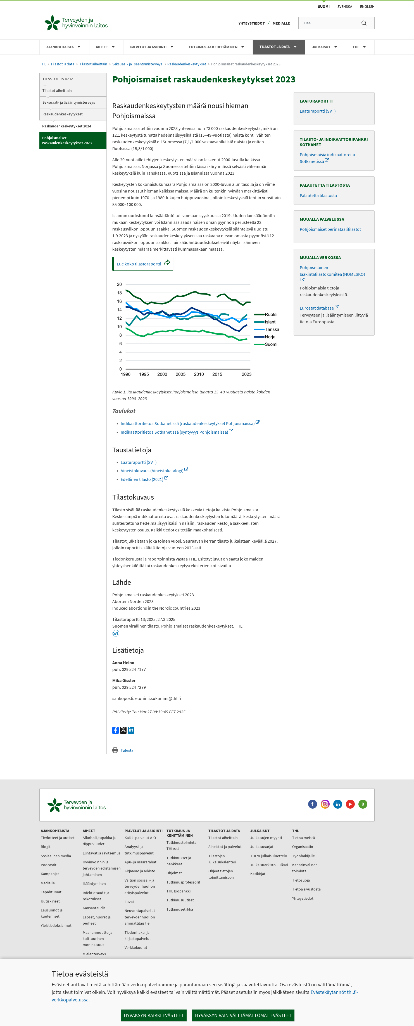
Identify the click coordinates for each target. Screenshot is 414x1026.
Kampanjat (50, 873)
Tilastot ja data (62, 64)
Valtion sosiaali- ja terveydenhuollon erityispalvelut (140, 886)
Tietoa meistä (303, 837)
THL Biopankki (178, 891)
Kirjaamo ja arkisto (140, 870)
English (367, 6)
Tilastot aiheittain (93, 64)
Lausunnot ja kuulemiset (52, 913)
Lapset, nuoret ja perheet (97, 920)
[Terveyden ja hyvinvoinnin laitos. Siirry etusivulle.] (101, 805)
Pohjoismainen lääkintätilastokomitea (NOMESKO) (332, 271)
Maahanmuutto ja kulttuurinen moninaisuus (97, 938)
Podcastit (48, 864)
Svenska (344, 6)
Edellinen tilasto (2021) (144, 479)
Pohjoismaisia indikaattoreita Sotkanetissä (327, 158)
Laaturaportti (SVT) (139, 462)
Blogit (46, 846)
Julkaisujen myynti (266, 837)
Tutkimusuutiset (180, 899)
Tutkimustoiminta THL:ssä (181, 845)
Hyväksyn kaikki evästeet (154, 1015)
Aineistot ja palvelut (225, 846)
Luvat (129, 901)
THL (43, 64)
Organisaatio (302, 846)
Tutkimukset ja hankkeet (178, 860)
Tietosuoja (301, 880)
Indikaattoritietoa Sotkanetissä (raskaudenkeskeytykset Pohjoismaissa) (190, 423)
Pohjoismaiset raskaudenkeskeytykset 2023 (67, 140)
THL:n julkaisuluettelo (268, 855)
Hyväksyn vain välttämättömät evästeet (243, 1015)
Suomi (324, 6)
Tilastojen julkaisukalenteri (222, 858)
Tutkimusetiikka (179, 909)
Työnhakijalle (303, 855)
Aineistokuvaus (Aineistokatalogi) (154, 470)
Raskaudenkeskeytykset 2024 (66, 126)
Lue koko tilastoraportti (144, 265)
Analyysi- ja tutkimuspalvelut (139, 849)
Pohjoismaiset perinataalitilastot (330, 229)
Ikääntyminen (94, 883)
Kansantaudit (94, 907)
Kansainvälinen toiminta (305, 867)
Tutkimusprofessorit (183, 882)
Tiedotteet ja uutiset (58, 837)
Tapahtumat (51, 891)
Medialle (281, 23)
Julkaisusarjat (261, 846)
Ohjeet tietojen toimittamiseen (221, 874)
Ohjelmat (174, 872)
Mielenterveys (94, 953)
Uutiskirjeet (50, 901)
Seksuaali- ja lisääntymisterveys (137, 64)
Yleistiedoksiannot (56, 925)
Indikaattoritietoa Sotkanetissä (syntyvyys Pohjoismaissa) (177, 432)
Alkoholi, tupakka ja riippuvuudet (99, 840)
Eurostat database (319, 308)
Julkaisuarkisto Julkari (269, 864)
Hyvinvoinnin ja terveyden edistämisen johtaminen (102, 868)
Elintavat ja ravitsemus (101, 853)
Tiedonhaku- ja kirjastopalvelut (138, 935)
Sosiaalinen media (56, 855)
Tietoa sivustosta (306, 889)
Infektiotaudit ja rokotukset (96, 895)
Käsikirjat (257, 873)
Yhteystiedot (252, 23)
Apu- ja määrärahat (140, 861)
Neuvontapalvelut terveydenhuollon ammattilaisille (140, 917)
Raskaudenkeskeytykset (186, 64)
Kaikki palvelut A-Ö (140, 837)
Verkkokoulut (136, 947)
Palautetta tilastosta (318, 195)
